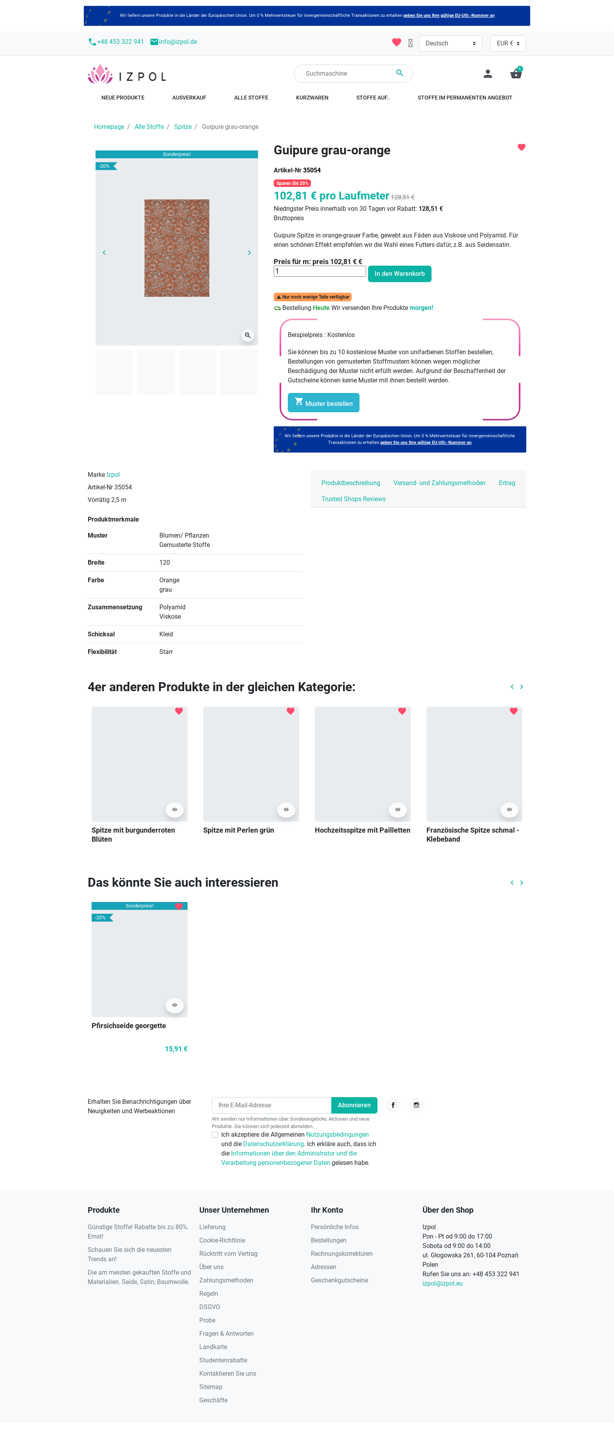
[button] (516, 73)
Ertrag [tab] (507, 483)
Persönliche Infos (335, 1227)
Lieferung (212, 1227)
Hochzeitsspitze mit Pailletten (362, 830)
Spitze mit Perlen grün (238, 830)
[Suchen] (353, 74)
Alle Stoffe (149, 126)
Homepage (109, 126)
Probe (207, 1320)
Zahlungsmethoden (226, 1280)
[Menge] (320, 271)
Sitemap (210, 1387)
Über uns (211, 1267)
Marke (96, 474)
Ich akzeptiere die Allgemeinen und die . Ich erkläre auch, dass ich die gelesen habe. (298, 1148)
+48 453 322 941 (116, 42)
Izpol (113, 474)
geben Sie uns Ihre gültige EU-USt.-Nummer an (449, 15)
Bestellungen (329, 1240)
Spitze (182, 126)
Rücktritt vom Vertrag (228, 1253)
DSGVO (209, 1307)
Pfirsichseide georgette (129, 1025)
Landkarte (213, 1347)
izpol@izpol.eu (443, 1283)
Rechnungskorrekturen (342, 1253)
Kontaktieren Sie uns (227, 1373)
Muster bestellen (323, 402)
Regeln (208, 1293)
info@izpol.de (173, 42)
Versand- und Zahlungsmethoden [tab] (440, 483)
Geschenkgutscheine (339, 1280)
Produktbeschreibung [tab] (350, 483)
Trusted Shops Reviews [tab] (353, 499)
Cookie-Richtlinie (222, 1240)
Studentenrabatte (223, 1360)
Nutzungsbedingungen (337, 1134)
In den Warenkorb (400, 273)
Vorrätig (99, 500)
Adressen (323, 1267)
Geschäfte (213, 1400)
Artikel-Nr (288, 170)
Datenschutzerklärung (273, 1144)
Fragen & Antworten (226, 1333)
